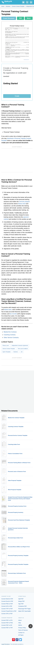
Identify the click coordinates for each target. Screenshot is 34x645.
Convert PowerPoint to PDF (8, 611)
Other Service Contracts (11, 337)
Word (29, 18)
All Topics (20, 635)
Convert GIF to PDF (6, 606)
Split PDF (20, 599)
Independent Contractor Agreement (20, 345)
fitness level (22, 203)
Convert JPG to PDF (7, 613)
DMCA (20, 625)
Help (19, 622)
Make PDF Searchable (24, 611)
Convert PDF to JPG (7, 620)
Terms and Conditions (23, 348)
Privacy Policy (22, 627)
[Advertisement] (17, 160)
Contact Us (21, 632)
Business (16, 351)
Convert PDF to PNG (7, 622)
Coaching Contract (9, 334)
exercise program (24, 201)
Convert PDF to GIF (6, 625)
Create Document (8, 18)
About (20, 620)
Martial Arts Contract (10, 332)
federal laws (8, 309)
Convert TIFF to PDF (7, 608)
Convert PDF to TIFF (7, 627)
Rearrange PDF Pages (24, 608)
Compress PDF (22, 606)
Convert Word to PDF (7, 599)
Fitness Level (6, 345)
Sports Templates (7, 351)
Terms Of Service (23, 630)
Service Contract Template (9, 348)
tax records (13, 314)
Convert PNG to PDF (7, 603)
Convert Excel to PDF (7, 601)
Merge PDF (21, 601)
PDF (20, 18)
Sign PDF (21, 603)
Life (21, 351)
